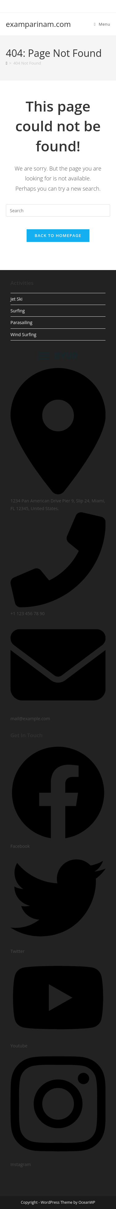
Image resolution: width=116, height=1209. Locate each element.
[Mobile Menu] (102, 24)
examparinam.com (38, 24)
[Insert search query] (58, 210)
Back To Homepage (58, 235)
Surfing (18, 311)
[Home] (6, 63)
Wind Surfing (24, 334)
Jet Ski (17, 299)
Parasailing (21, 322)
